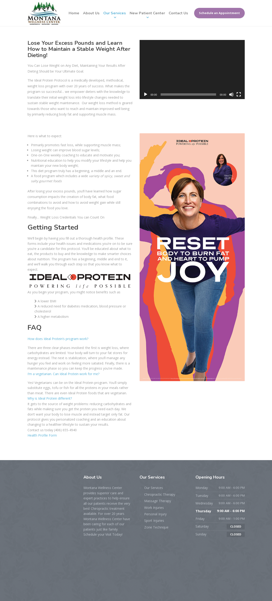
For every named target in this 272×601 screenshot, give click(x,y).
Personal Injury (155, 514)
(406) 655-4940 (65, 430)
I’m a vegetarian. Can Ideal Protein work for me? (63, 374)
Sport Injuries (154, 520)
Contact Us (178, 13)
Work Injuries (154, 507)
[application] (192, 69)
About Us (91, 13)
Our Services (114, 13)
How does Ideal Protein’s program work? (58, 339)
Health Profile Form (42, 435)
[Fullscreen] (238, 94)
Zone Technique (156, 527)
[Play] (145, 94)
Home (74, 13)
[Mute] (231, 94)
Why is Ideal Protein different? (50, 398)
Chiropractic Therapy (159, 494)
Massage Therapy (157, 501)
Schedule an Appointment (219, 13)
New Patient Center (147, 13)
